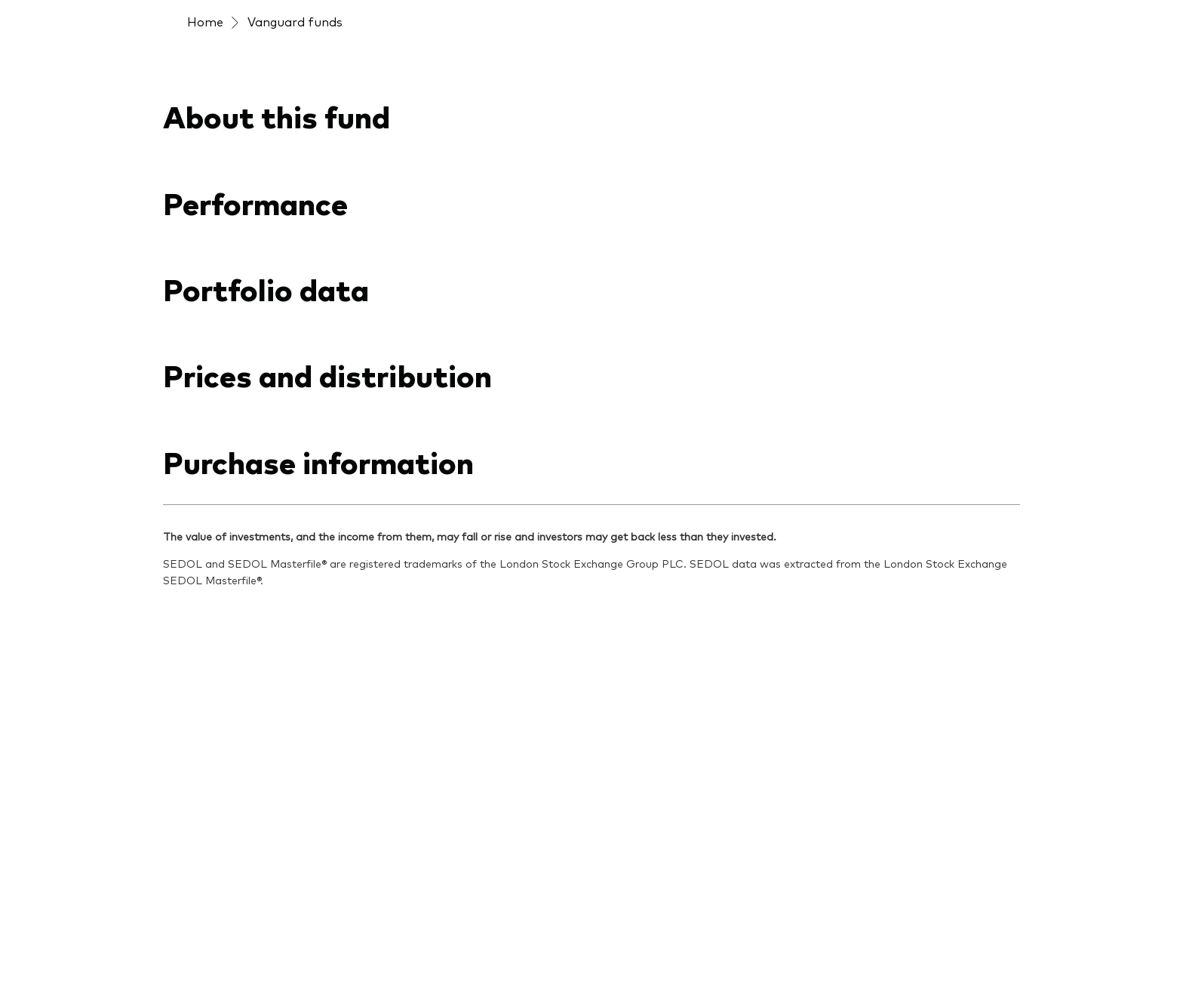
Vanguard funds (295, 21)
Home (205, 21)
